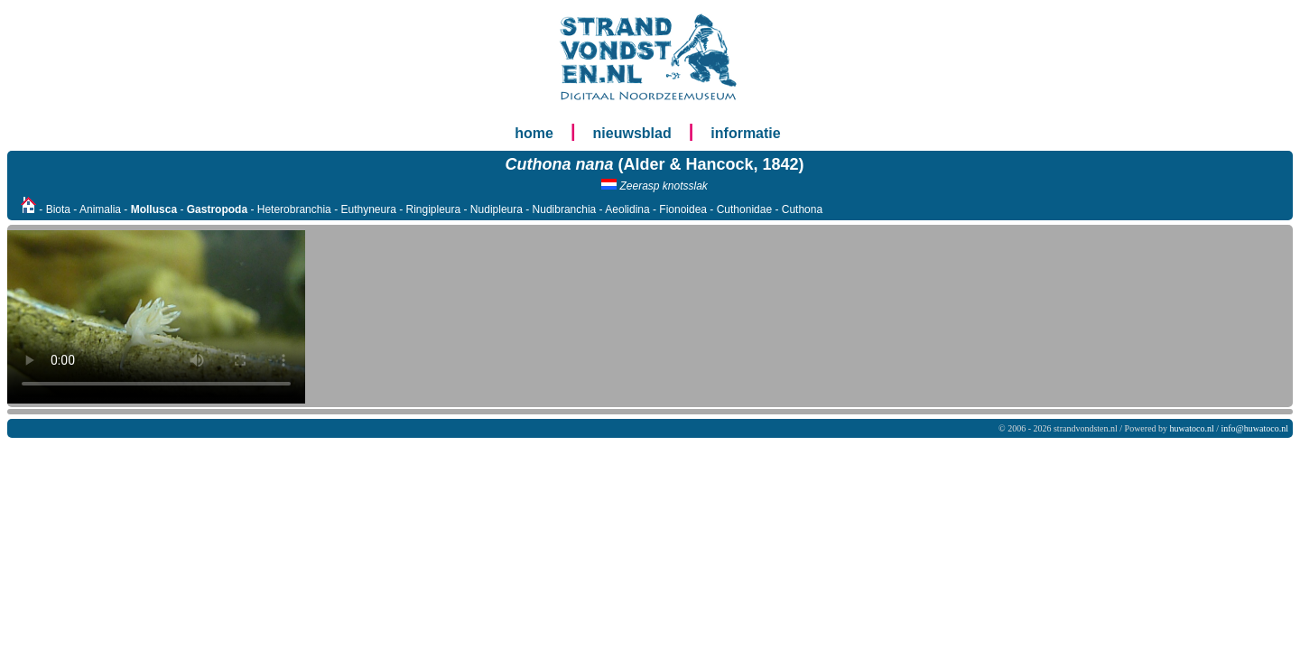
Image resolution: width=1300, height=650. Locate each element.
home (534, 133)
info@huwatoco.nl (1254, 428)
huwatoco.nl (1192, 428)
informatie (745, 133)
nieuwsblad (632, 133)
